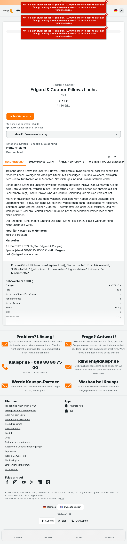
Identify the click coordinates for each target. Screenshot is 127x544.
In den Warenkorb (20, 116)
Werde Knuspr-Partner (35, 381)
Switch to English (70, 507)
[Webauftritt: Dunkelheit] (80, 521)
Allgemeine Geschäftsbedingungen (23, 446)
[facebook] (7, 482)
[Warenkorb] (108, 535)
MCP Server (11, 469)
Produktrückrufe (13, 424)
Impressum (11, 451)
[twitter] (32, 482)
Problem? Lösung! (35, 336)
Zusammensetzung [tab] (41, 161)
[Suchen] (78, 535)
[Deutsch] (115, 10)
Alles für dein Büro (15, 415)
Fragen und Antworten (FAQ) (20, 405)
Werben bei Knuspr (98, 381)
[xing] (48, 482)
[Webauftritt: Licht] (62, 521)
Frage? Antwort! (99, 336)
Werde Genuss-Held (15, 455)
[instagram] (15, 482)
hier (62, 498)
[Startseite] (18, 535)
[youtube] (23, 482)
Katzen (23, 143)
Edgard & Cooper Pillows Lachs (63, 89)
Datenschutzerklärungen (18, 442)
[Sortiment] (48, 535)
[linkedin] (40, 482)
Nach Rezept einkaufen (17, 419)
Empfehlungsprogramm (17, 464)
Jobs (7, 437)
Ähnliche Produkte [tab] (71, 161)
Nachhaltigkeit (12, 460)
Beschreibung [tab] (14, 161)
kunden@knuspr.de (98, 361)
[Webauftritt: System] (47, 521)
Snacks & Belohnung (44, 143)
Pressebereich (12, 428)
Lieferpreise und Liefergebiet (20, 410)
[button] (121, 10)
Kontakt (9, 433)
